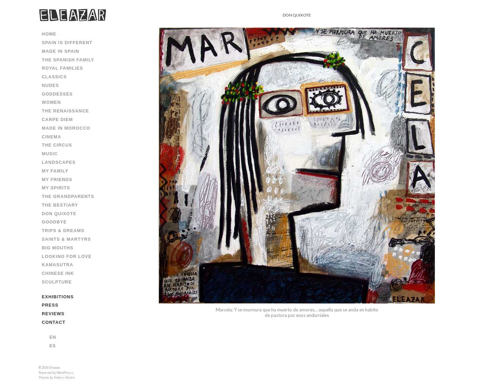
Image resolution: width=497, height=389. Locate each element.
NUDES (50, 85)
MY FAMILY (55, 170)
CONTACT (53, 322)
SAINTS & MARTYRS (66, 239)
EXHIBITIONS (58, 296)
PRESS (50, 305)
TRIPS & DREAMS (63, 230)
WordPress (65, 373)
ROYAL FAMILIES (62, 68)
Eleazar (54, 367)
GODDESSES (57, 94)
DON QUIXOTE (59, 213)
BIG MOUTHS (58, 247)
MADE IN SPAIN (60, 51)
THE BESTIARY (60, 205)
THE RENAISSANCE (65, 110)
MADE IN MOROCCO (66, 128)
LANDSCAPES (59, 162)
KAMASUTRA (57, 264)
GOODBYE (54, 222)
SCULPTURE (57, 282)
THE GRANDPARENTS (68, 196)
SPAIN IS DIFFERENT (67, 42)
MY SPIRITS (56, 187)
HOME (49, 34)
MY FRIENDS (57, 179)
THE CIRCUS (57, 145)
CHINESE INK (58, 273)
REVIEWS (53, 313)
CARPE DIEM (57, 119)
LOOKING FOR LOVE (66, 256)
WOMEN (51, 102)
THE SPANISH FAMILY (68, 59)
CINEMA (51, 136)
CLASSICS (54, 76)
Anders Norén (64, 377)
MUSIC (50, 153)
